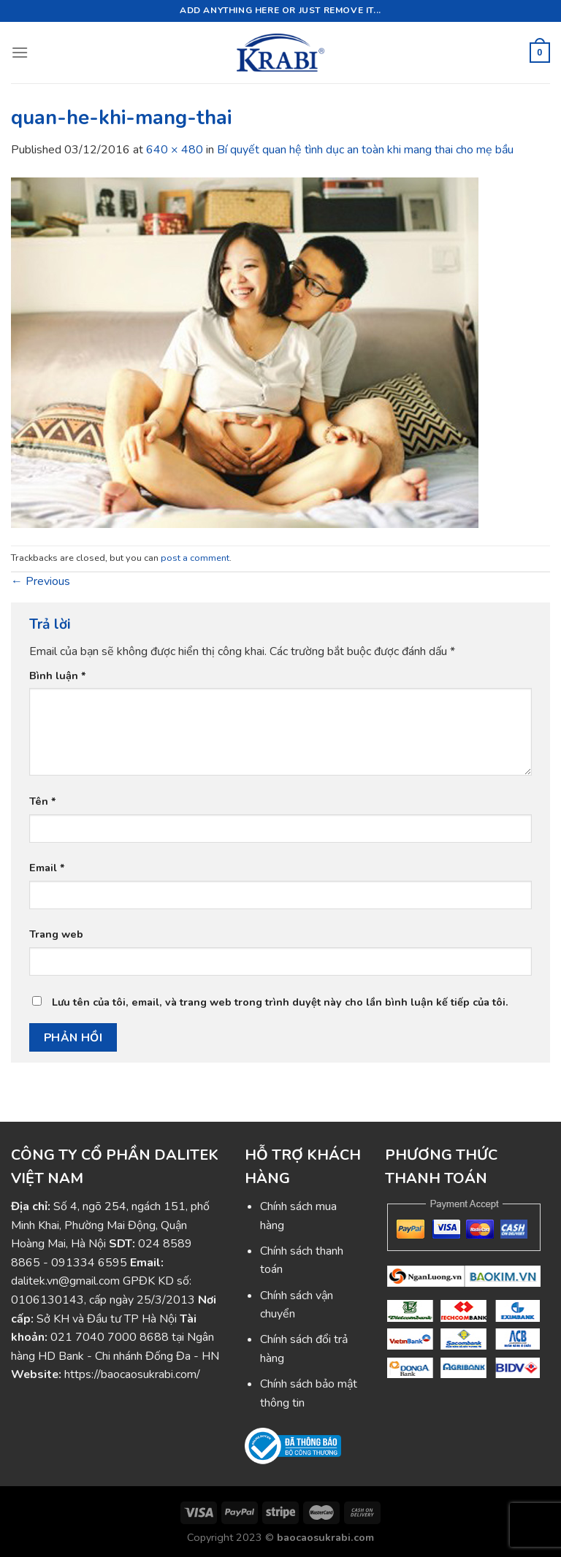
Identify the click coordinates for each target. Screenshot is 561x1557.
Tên (42, 801)
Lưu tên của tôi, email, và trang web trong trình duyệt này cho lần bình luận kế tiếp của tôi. (280, 1002)
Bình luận (57, 675)
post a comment (195, 558)
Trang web (56, 934)
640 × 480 (174, 150)
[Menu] (19, 52)
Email (47, 867)
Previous (40, 581)
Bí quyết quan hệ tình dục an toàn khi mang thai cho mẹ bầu (365, 150)
